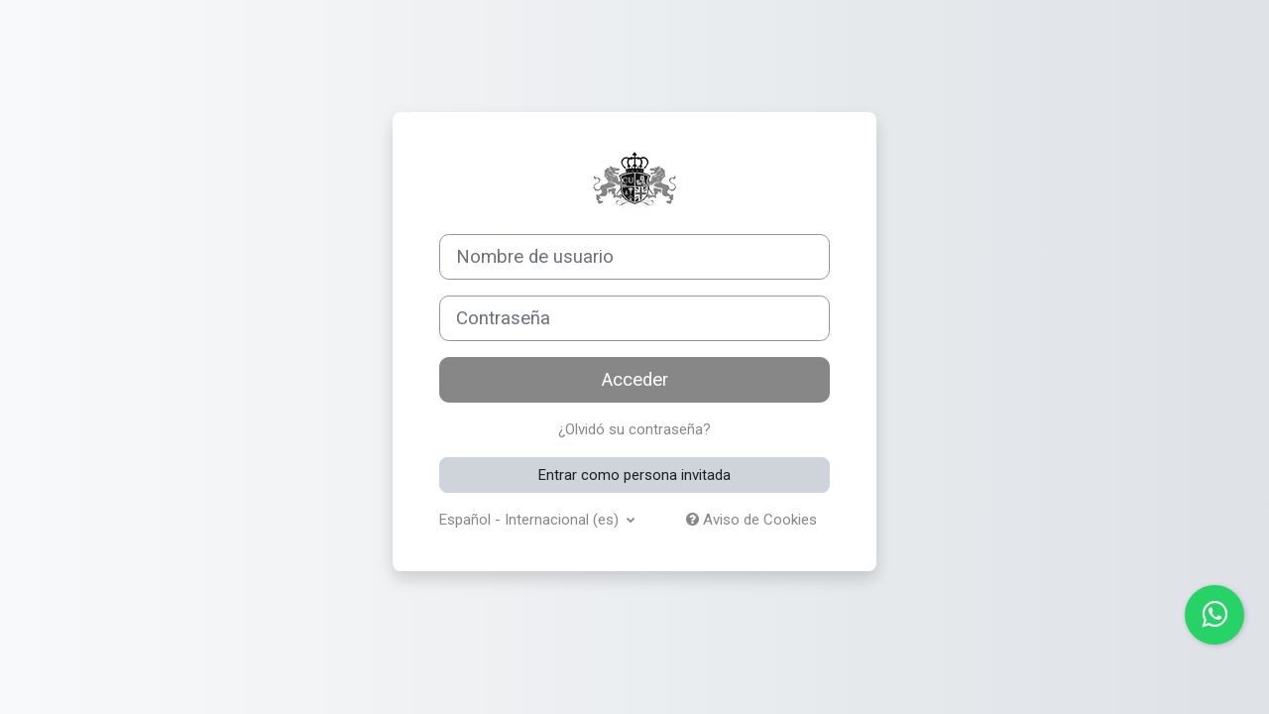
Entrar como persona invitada (634, 475)
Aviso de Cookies (751, 520)
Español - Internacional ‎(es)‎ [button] (531, 520)
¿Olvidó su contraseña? (634, 429)
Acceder (635, 380)
